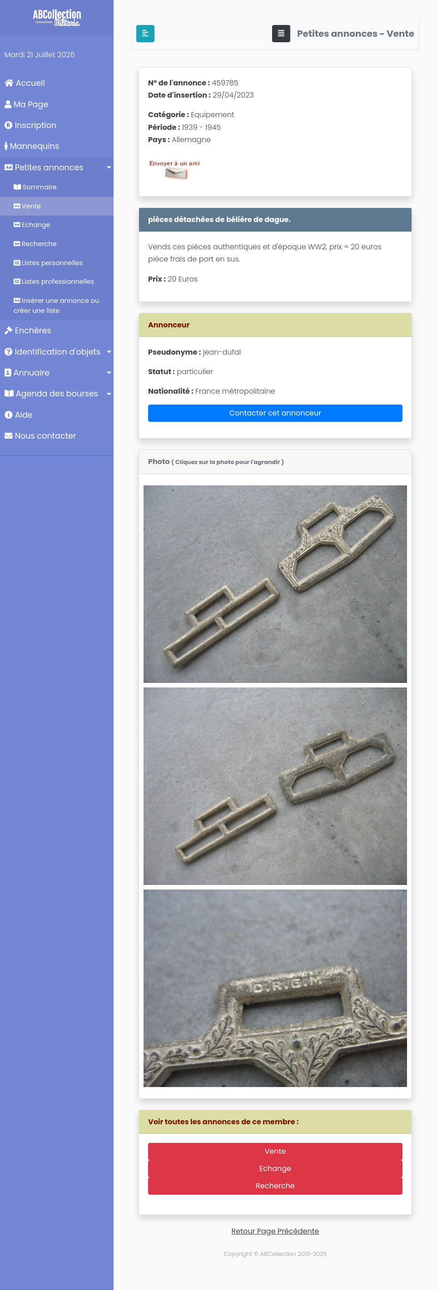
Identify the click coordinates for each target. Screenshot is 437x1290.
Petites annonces (44, 167)
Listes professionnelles (54, 281)
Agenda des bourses (51, 393)
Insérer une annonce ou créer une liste (56, 305)
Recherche (35, 243)
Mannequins (32, 146)
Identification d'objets (52, 351)
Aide (19, 415)
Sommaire (35, 187)
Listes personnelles (48, 262)
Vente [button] (275, 1151)
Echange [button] (275, 1168)
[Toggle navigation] (281, 33)
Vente (27, 206)
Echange (32, 224)
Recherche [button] (275, 1186)
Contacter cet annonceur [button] (275, 413)
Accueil (25, 83)
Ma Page (26, 104)
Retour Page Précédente (275, 1231)
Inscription (30, 125)
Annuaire (27, 372)
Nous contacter (40, 435)
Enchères (28, 330)
